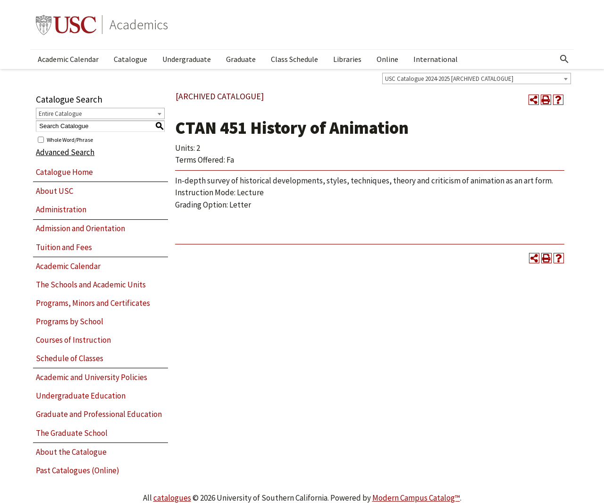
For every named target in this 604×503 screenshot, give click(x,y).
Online (387, 59)
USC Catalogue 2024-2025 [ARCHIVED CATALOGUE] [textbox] (449, 79)
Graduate (241, 59)
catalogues (172, 498)
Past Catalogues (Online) (77, 470)
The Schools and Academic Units (91, 284)
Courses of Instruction (73, 340)
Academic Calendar (68, 59)
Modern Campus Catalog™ (416, 498)
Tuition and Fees (64, 247)
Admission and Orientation (80, 228)
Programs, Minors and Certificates (93, 303)
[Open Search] (564, 59)
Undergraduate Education (81, 395)
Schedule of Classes (69, 358)
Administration (61, 209)
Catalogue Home (64, 172)
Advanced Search (65, 152)
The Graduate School (72, 433)
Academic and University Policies (91, 377)
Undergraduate (186, 59)
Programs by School (69, 321)
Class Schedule (294, 59)
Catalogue (130, 59)
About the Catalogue (71, 452)
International (435, 59)
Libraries (347, 59)
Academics (138, 24)
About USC (54, 191)
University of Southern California (66, 24)
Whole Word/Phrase (70, 139)
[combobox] (476, 78)
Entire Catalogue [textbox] (60, 114)
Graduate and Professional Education (99, 414)
